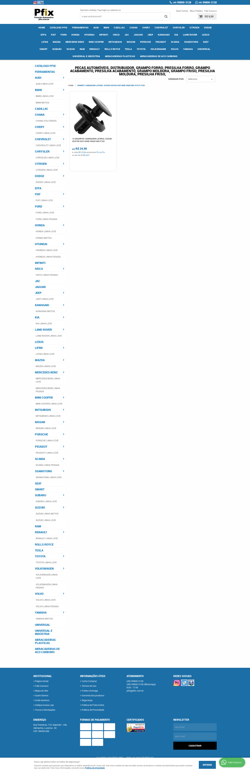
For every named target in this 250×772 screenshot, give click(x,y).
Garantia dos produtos (93, 695)
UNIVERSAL (204, 49)
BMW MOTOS (42, 102)
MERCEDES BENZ (75, 41)
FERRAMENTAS (80, 27)
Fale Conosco (210, 10)
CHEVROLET (161, 27)
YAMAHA (188, 49)
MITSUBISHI (115, 41)
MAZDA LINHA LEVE (46, 366)
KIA (176, 34)
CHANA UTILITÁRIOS (46, 120)
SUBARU (57, 49)
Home (41, 27)
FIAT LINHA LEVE (44, 200)
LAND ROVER (190, 34)
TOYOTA (141, 49)
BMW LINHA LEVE (45, 96)
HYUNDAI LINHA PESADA (48, 256)
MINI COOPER (96, 41)
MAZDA (57, 41)
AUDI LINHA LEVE (44, 83)
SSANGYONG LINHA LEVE (49, 477)
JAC (127, 34)
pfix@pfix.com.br (135, 690)
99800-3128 (182, 2)
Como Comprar (89, 681)
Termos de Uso (89, 685)
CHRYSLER (179, 27)
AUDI (96, 27)
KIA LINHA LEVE (44, 323)
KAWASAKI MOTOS (45, 311)
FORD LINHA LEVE (45, 212)
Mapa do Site (41, 690)
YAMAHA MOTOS (44, 618)
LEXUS (206, 34)
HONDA (75, 34)
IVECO (116, 34)
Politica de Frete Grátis (93, 704)
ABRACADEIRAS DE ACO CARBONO (159, 56)
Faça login (102, 10)
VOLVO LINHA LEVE (46, 599)
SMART (44, 49)
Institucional (42, 676)
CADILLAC (119, 27)
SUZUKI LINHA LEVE (46, 520)
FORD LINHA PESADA (46, 219)
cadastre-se (115, 10)
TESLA (128, 49)
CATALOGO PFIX (58, 27)
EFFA (43, 34)
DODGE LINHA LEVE (46, 182)
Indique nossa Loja (44, 704)
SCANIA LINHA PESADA (47, 464)
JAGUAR (138, 34)
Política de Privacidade (93, 709)
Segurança (87, 700)
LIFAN (44, 41)
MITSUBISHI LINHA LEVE (48, 415)
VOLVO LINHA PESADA (47, 606)
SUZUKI (70, 49)
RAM (82, 49)
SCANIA (175, 41)
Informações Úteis (92, 676)
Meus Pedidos (196, 10)
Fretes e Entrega (90, 690)
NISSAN (131, 41)
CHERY (146, 27)
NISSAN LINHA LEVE (46, 428)
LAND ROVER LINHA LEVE (49, 335)
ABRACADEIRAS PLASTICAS (120, 56)
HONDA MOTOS (43, 237)
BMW (106, 27)
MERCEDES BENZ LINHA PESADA (48, 390)
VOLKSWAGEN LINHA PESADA (47, 586)
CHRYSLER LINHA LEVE (47, 157)
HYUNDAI (89, 34)
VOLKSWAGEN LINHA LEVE (47, 576)
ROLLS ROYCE (112, 49)
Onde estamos (42, 700)
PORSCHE (145, 41)
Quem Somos (182, 10)
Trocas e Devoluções (45, 709)
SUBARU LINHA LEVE (46, 501)
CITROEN (194, 27)
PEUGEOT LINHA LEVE (47, 452)
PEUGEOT (161, 41)
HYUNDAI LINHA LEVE (47, 250)
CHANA (134, 27)
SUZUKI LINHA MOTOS (47, 513)
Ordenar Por (175, 78)
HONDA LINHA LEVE (46, 231)
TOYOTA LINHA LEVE (46, 562)
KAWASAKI (164, 34)
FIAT (53, 34)
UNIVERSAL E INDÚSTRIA (86, 56)
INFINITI (103, 34)
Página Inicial (41, 681)
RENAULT (94, 49)
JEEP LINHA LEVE (45, 298)
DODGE (208, 27)
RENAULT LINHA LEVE (47, 538)
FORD (64, 34)
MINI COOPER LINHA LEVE (49, 403)
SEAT (206, 41)
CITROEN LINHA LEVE (47, 169)
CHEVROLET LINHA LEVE (48, 145)
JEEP (150, 34)
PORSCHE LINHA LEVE (47, 440)
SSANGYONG (191, 41)
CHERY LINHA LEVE (45, 133)
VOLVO (175, 49)
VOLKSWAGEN (158, 49)
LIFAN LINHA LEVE (45, 353)
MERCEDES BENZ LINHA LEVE (48, 380)
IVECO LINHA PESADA (47, 274)
